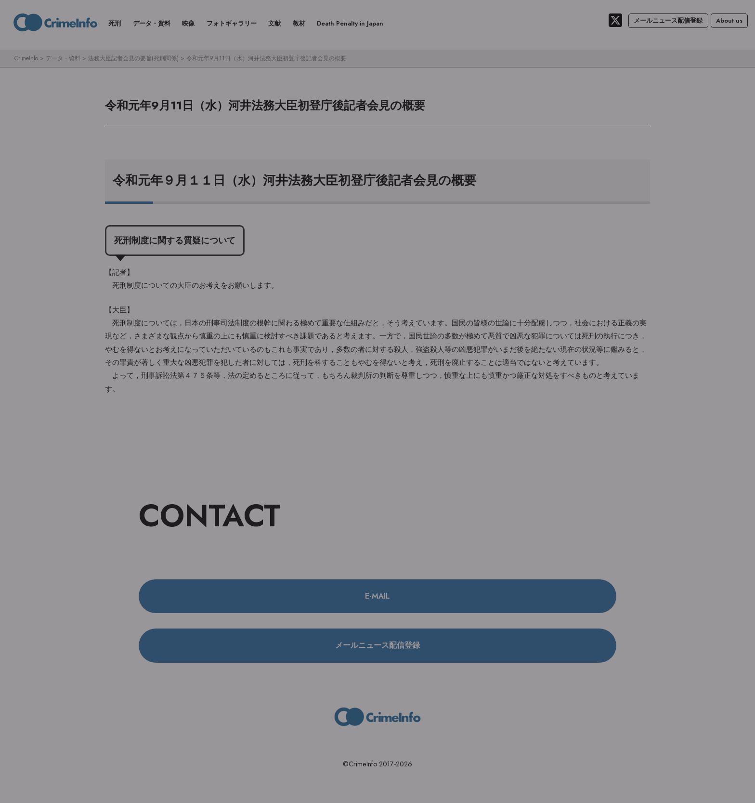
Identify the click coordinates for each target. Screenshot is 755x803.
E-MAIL (377, 596)
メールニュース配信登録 (668, 20)
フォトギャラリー (232, 23)
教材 (299, 23)
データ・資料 (151, 23)
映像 (188, 23)
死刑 (114, 23)
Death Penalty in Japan (350, 23)
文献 (274, 23)
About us (729, 20)
